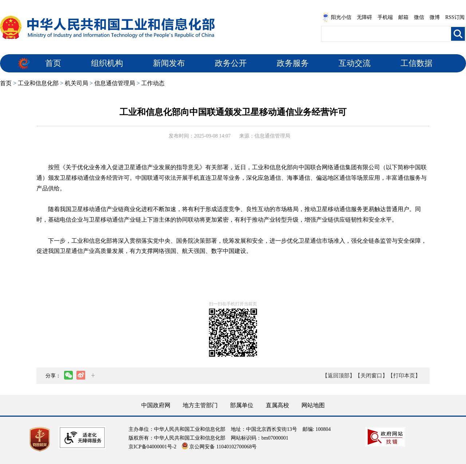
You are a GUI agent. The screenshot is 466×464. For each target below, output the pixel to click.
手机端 (385, 17)
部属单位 (241, 405)
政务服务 (293, 63)
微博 (435, 17)
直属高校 (277, 405)
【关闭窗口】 (371, 375)
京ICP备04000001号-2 (152, 446)
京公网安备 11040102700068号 (219, 446)
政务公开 (231, 63)
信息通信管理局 (114, 83)
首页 (53, 63)
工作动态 (153, 83)
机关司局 (76, 83)
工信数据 (416, 63)
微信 (419, 17)
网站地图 (313, 405)
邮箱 (403, 17)
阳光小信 (336, 17)
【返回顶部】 (338, 375)
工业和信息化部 (38, 83)
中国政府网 (155, 405)
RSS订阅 (455, 17)
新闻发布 (169, 63)
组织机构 (107, 63)
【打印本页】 (404, 375)
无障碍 (364, 17)
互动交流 (355, 63)
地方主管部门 (200, 405)
